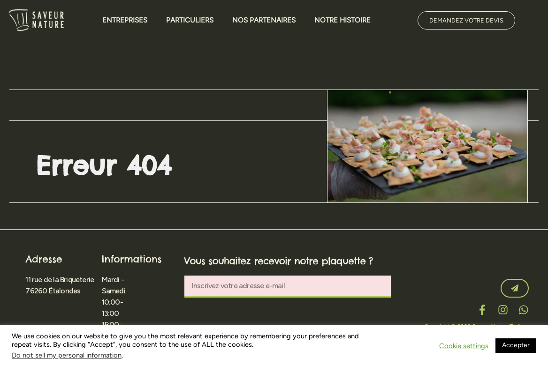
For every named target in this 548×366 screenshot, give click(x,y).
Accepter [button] (516, 345)
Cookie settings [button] (463, 346)
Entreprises (124, 20)
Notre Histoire (342, 20)
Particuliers (189, 20)
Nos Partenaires (264, 20)
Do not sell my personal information (67, 355)
